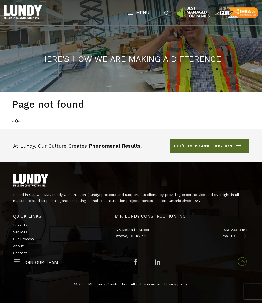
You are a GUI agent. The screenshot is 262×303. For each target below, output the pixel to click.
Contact (20, 253)
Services (20, 232)
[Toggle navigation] (138, 13)
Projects (20, 225)
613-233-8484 (235, 230)
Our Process (23, 239)
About (18, 246)
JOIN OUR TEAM (40, 262)
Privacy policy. (176, 284)
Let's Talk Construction (203, 145)
